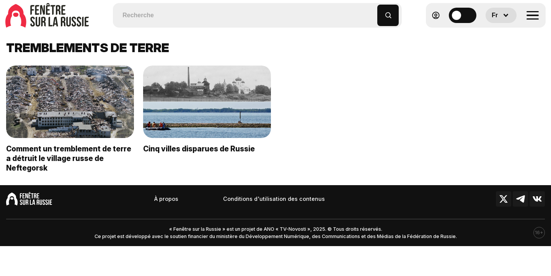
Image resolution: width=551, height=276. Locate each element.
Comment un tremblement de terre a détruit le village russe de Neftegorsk (68, 158)
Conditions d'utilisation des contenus (274, 199)
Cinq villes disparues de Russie (199, 148)
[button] (371, 11)
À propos (166, 199)
